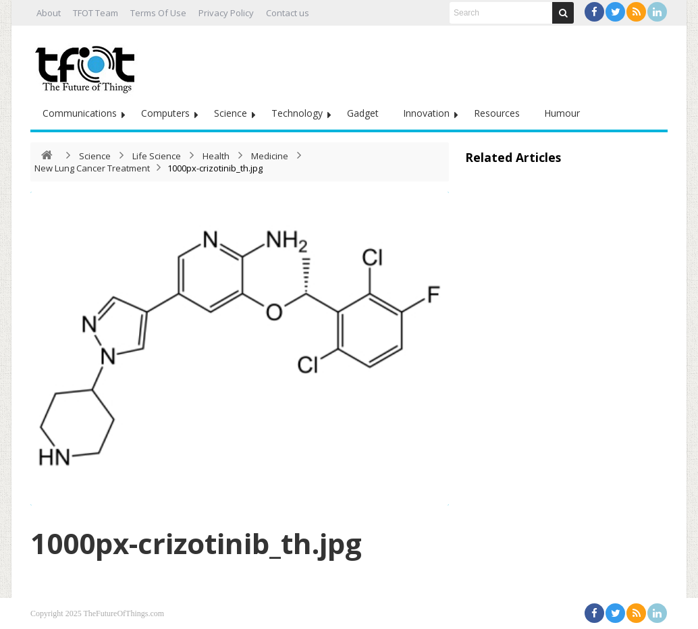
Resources (497, 113)
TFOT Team (95, 13)
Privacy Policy (226, 13)
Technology (297, 113)
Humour (562, 113)
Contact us (287, 13)
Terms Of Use (158, 13)
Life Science (156, 156)
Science (230, 113)
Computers (165, 113)
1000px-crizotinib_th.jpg (196, 543)
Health (216, 156)
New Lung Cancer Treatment (92, 168)
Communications (80, 113)
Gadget (363, 113)
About (48, 13)
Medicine (269, 156)
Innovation (426, 113)
